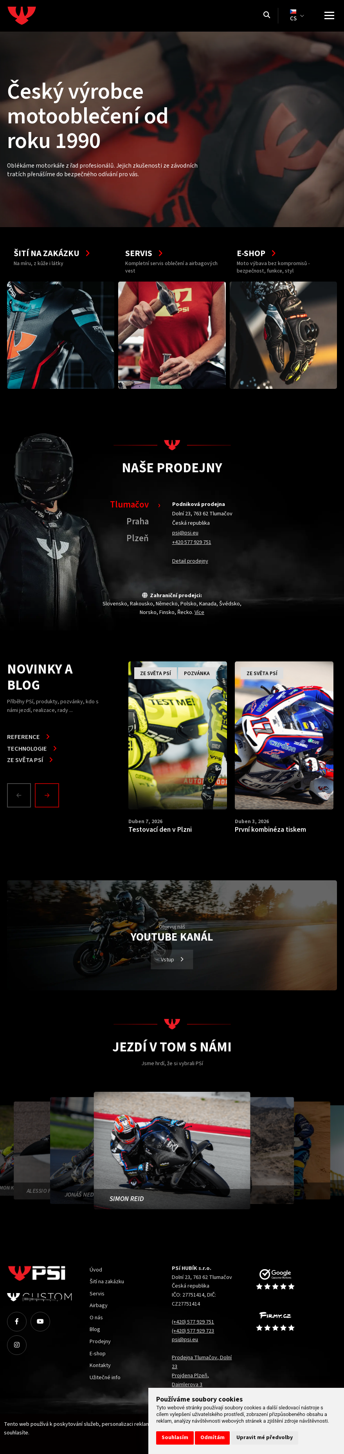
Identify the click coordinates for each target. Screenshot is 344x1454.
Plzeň (137, 538)
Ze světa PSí (30, 760)
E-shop (98, 1353)
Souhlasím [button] (175, 1437)
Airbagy (99, 1305)
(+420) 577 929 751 (193, 1322)
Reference (28, 737)
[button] (21, 795)
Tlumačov (129, 505)
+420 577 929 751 (191, 542)
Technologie (32, 748)
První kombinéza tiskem (270, 829)
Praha (137, 521)
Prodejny (100, 1341)
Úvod (96, 1270)
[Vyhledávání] (266, 15)
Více (199, 612)
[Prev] (19, 795)
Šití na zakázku (107, 1281)
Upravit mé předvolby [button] (264, 1437)
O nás (96, 1317)
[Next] (47, 795)
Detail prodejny (190, 561)
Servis (97, 1294)
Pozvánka (197, 673)
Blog (95, 1329)
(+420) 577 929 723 (193, 1331)
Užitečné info (105, 1377)
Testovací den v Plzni (160, 829)
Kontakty (100, 1365)
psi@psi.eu (185, 533)
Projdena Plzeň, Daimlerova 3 (190, 1380)
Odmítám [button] (212, 1437)
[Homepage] (36, 15)
